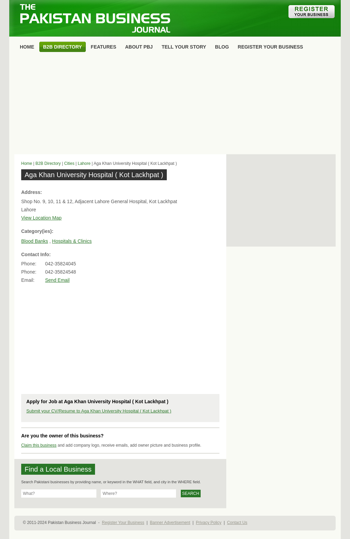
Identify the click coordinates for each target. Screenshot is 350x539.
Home (26, 163)
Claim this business (38, 445)
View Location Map (41, 218)
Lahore (84, 163)
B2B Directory (48, 163)
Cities (69, 163)
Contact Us (237, 522)
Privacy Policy (208, 522)
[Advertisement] (175, 105)
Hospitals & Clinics (72, 241)
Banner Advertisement (170, 522)
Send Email (57, 280)
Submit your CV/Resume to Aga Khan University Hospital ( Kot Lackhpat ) (98, 410)
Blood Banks (34, 241)
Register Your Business (123, 522)
